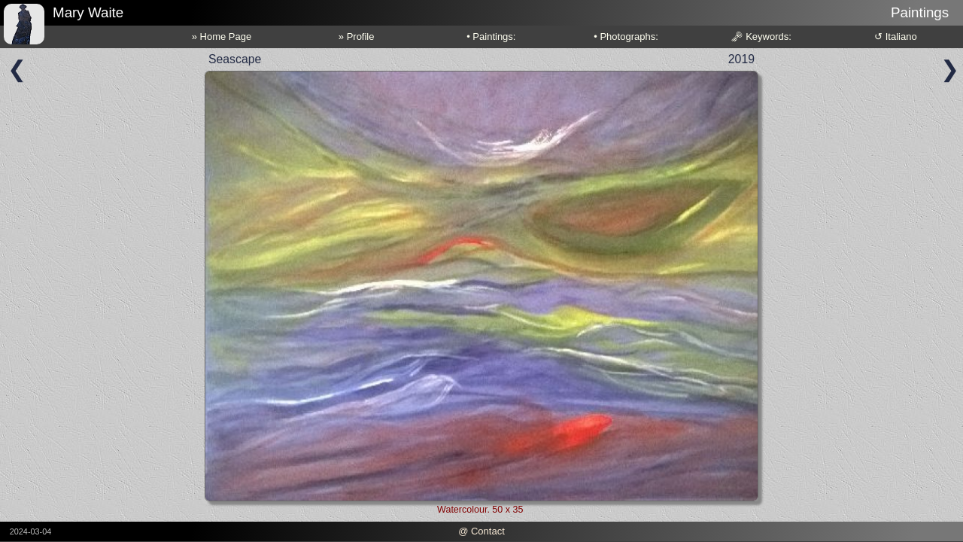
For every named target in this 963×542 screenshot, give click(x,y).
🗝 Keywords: (761, 36)
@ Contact (481, 531)
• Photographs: (626, 36)
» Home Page (222, 36)
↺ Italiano (895, 36)
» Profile (357, 36)
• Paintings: (490, 36)
